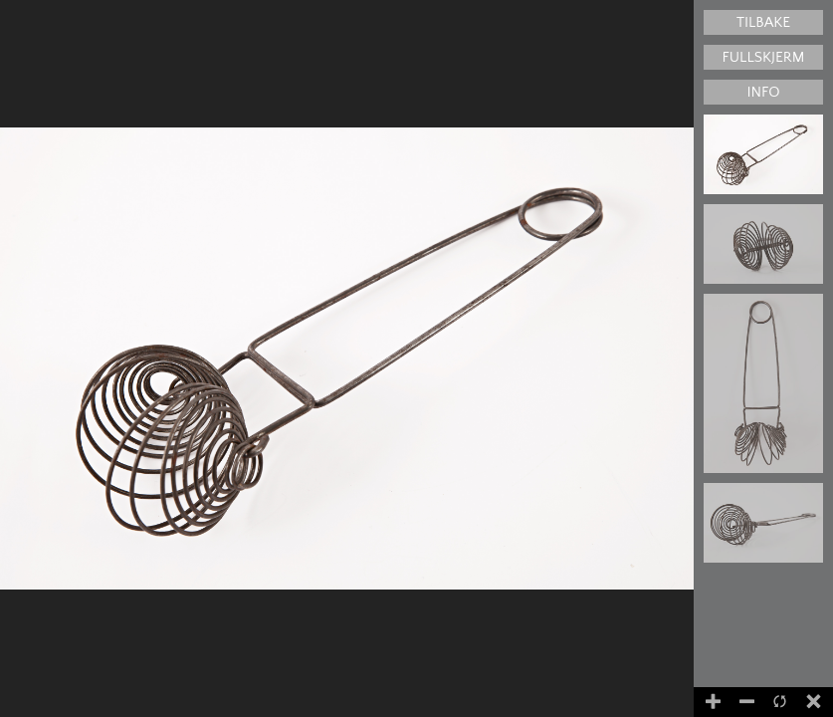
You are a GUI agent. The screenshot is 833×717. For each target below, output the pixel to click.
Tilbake (763, 22)
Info (762, 92)
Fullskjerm (764, 57)
